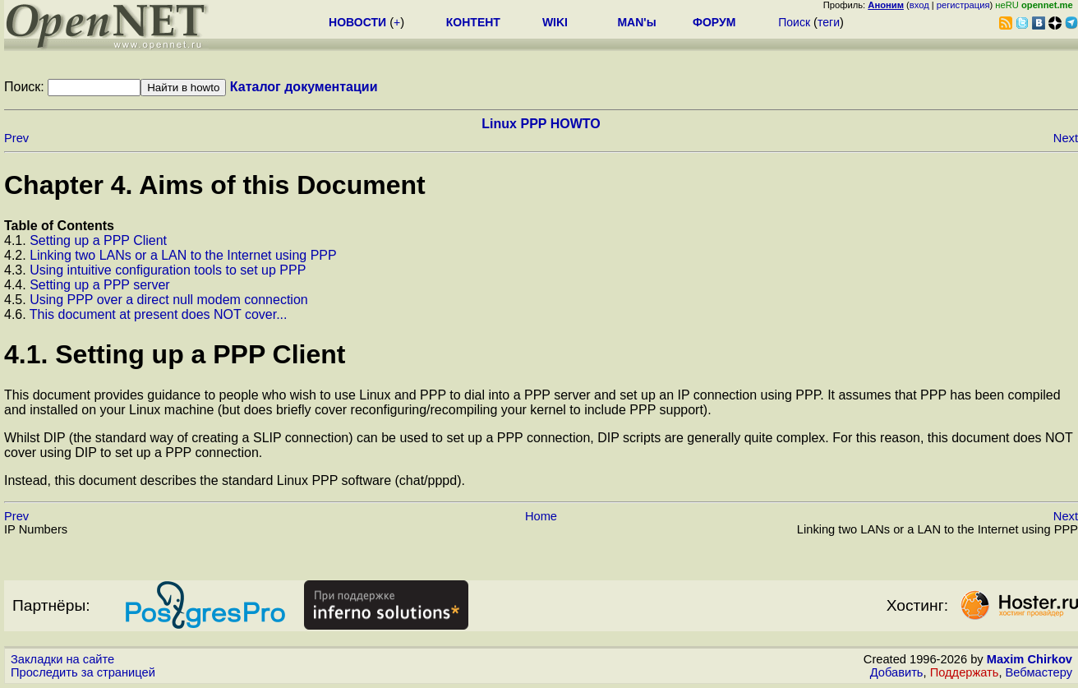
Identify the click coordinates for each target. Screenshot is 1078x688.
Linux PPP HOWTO (540, 124)
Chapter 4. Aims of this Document (215, 185)
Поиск (794, 22)
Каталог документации (304, 87)
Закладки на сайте (62, 659)
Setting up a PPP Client (98, 240)
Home (541, 516)
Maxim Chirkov (1029, 659)
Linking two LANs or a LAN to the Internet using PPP (183, 255)
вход (919, 5)
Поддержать (964, 672)
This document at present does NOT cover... (159, 314)
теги (829, 22)
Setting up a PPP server (99, 285)
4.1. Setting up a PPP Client (175, 354)
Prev (16, 138)
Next (1065, 138)
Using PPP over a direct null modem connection (169, 300)
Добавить (897, 672)
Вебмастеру (1039, 672)
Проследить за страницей (83, 672)
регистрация (963, 5)
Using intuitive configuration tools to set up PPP (168, 270)
